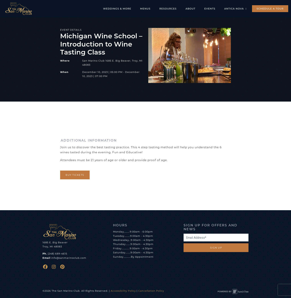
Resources (168, 8)
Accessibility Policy (123, 290)
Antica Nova (235, 8)
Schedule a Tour (270, 8)
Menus (145, 8)
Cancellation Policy (151, 290)
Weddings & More (117, 8)
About (191, 8)
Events (209, 8)
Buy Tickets (75, 175)
